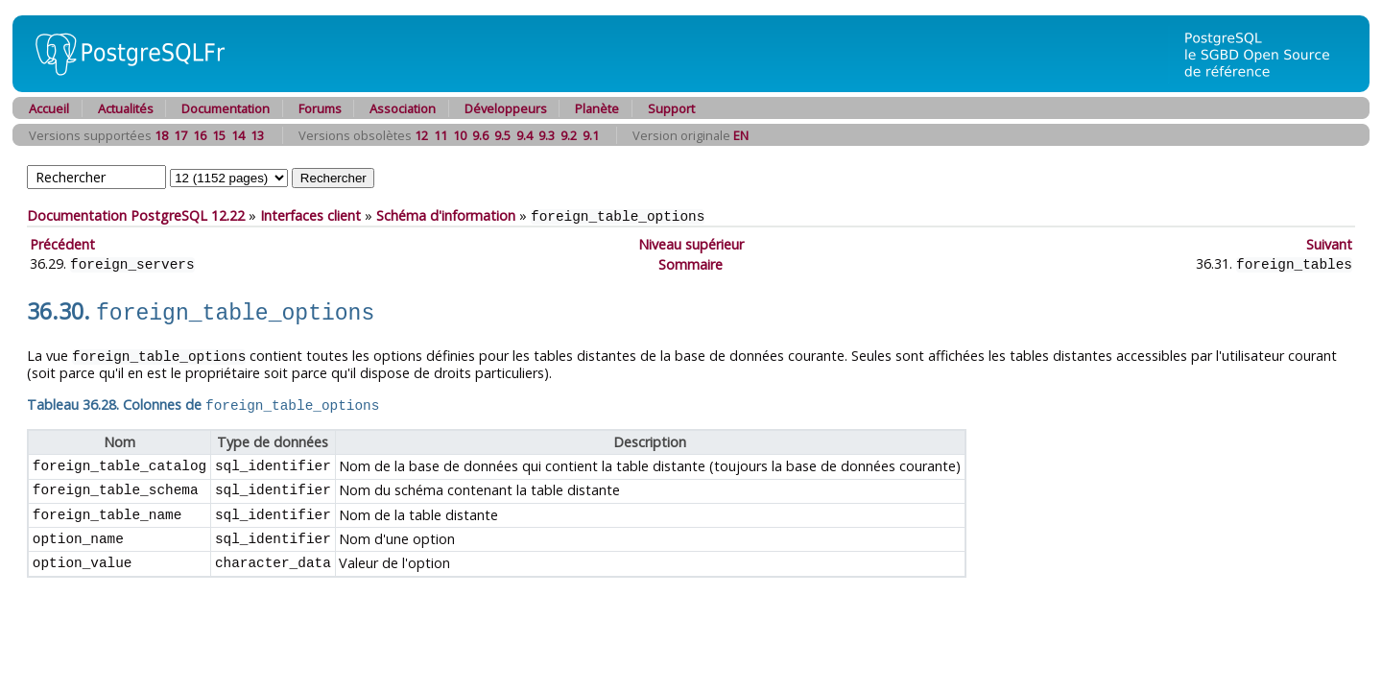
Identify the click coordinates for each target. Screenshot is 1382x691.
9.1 (591, 135)
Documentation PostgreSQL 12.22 (136, 215)
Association (402, 108)
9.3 (546, 135)
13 (257, 135)
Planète (597, 108)
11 (440, 135)
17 (180, 135)
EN (741, 135)
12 (421, 135)
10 (459, 135)
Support (671, 108)
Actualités (126, 108)
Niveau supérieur (691, 243)
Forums (320, 108)
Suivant (1329, 243)
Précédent (62, 243)
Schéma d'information (445, 215)
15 (219, 135)
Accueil (49, 108)
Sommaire (690, 262)
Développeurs (506, 108)
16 (199, 135)
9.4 (524, 135)
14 (238, 135)
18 (161, 135)
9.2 (568, 135)
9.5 (502, 135)
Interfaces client (310, 215)
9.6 (480, 135)
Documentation (225, 108)
